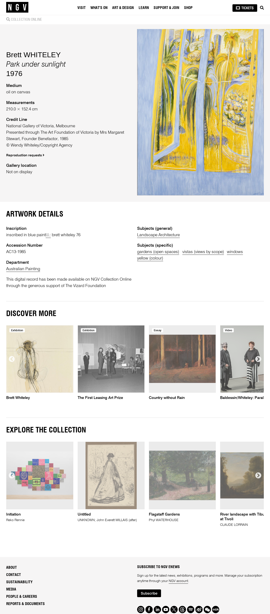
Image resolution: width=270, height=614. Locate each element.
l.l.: (48, 235)
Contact (13, 575)
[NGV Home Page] (17, 7)
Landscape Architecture (158, 235)
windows (235, 252)
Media (11, 589)
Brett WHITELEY (33, 55)
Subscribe (149, 593)
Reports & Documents (25, 604)
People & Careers (21, 597)
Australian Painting (23, 269)
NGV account (178, 581)
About (11, 568)
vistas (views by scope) (203, 252)
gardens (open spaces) (158, 252)
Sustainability (19, 582)
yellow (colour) (150, 258)
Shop (188, 8)
